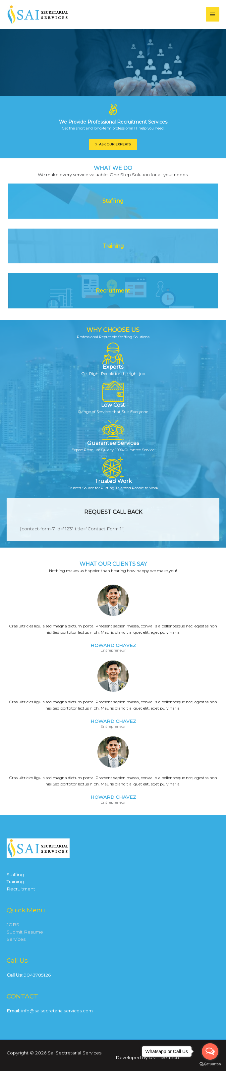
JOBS (13, 924)
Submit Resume (25, 932)
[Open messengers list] (210, 1051)
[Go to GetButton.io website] (210, 1064)
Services (16, 939)
